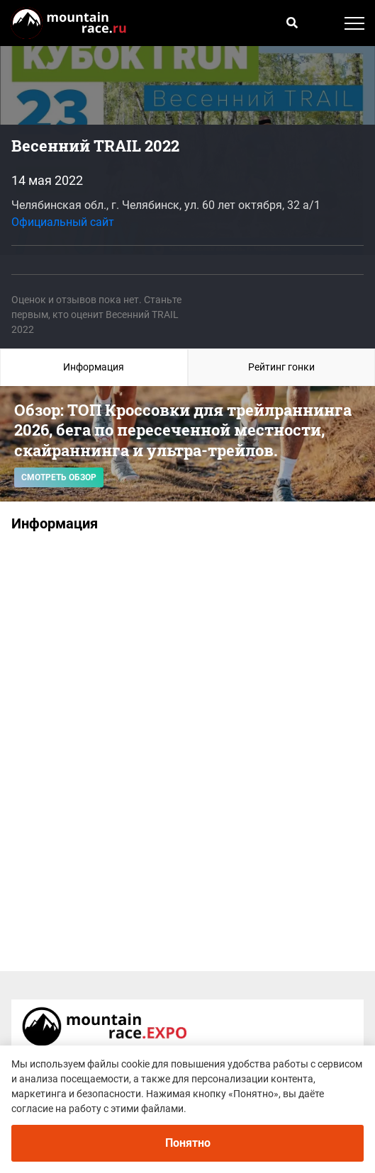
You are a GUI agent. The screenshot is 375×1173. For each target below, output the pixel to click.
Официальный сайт (62, 222)
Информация (93, 367)
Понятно (188, 1143)
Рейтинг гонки (281, 367)
